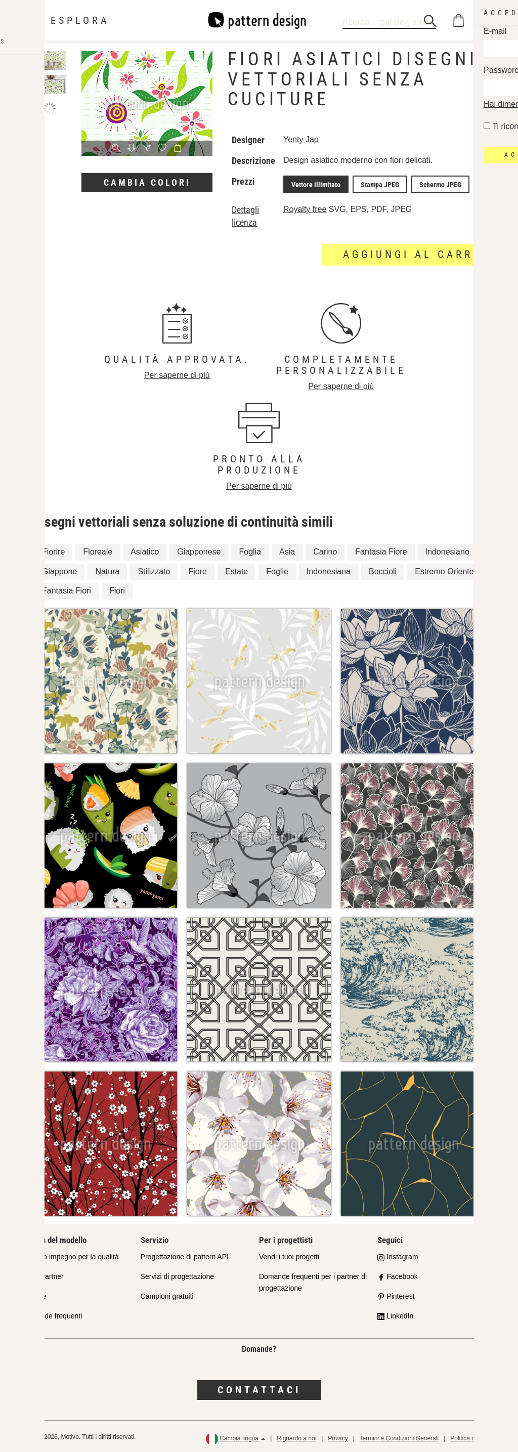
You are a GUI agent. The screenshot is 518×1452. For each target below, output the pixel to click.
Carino (325, 549)
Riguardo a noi (296, 1436)
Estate (236, 569)
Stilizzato (154, 569)
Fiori (117, 589)
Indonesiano (447, 549)
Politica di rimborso (475, 1436)
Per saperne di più (177, 373)
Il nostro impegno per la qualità (70, 1255)
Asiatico (145, 549)
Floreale (97, 549)
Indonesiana (329, 569)
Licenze (34, 1295)
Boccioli (383, 569)
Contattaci (259, 1388)
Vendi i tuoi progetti (289, 1255)
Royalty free (304, 207)
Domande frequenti (52, 1314)
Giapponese (199, 549)
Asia (287, 549)
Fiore (197, 569)
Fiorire (53, 549)
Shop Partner (43, 1275)
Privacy (338, 1436)
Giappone (59, 569)
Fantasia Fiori (66, 589)
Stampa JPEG (374, 184)
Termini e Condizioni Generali (399, 1436)
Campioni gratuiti (167, 1295)
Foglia (250, 549)
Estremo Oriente (444, 569)
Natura (107, 569)
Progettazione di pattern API (185, 1255)
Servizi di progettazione (177, 1275)
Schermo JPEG (430, 184)
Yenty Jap (301, 139)
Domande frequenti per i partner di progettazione (313, 1281)
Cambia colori (147, 182)
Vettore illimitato (313, 184)
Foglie (277, 569)
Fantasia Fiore (381, 549)
